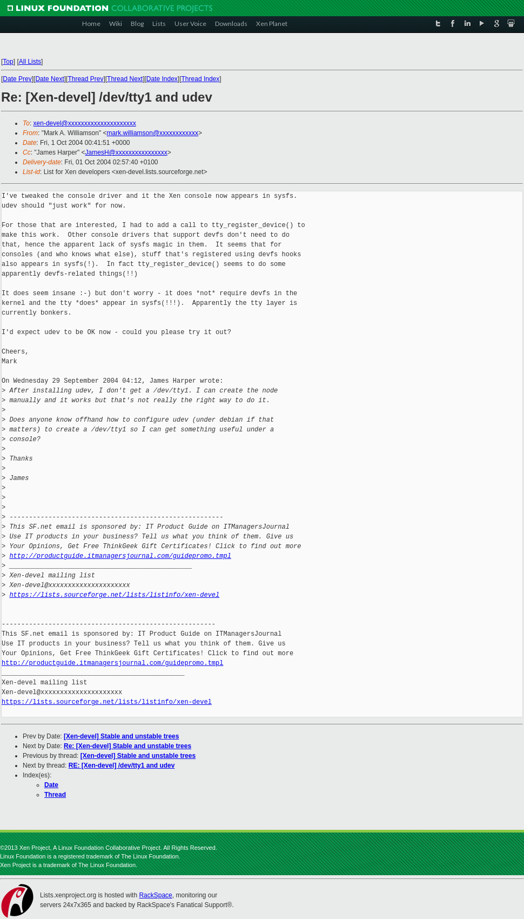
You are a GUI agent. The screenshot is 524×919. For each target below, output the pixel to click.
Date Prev (17, 79)
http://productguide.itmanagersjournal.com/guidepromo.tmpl (120, 556)
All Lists (30, 61)
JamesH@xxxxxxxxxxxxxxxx (126, 152)
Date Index (162, 79)
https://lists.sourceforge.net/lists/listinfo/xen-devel (114, 595)
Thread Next (125, 79)
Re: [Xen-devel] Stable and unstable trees (127, 746)
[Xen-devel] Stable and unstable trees (121, 736)
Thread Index (201, 79)
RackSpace (155, 895)
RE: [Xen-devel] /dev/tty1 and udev (122, 765)
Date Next (49, 79)
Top (8, 61)
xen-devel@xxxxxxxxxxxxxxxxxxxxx (84, 123)
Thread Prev (85, 79)
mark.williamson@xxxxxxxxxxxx (153, 133)
